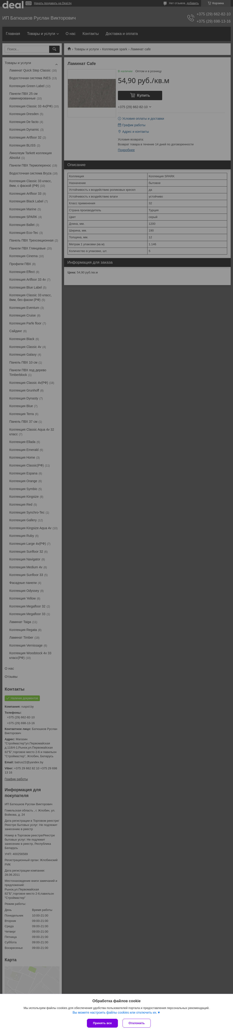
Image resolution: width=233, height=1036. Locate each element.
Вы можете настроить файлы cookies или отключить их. (114, 1012)
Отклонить (137, 1023)
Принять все (102, 1023)
